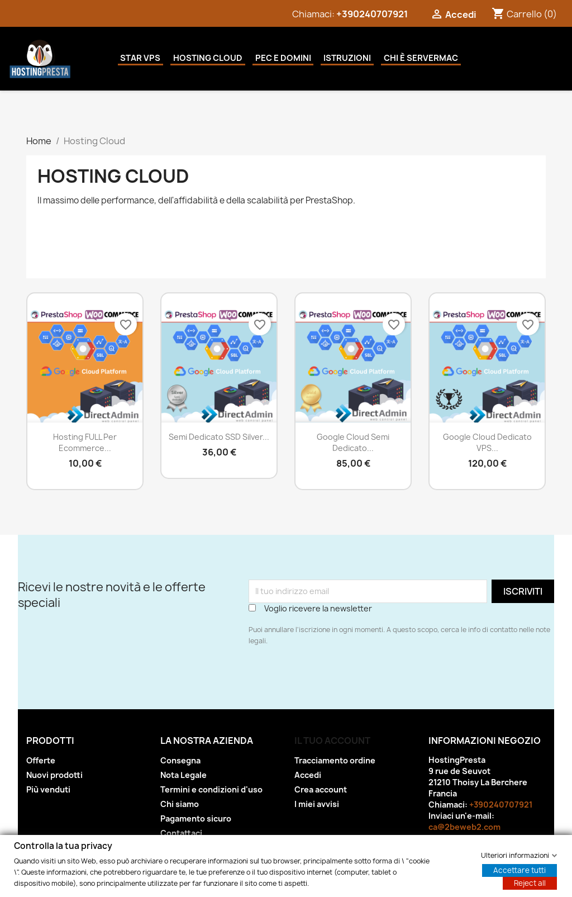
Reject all (530, 882)
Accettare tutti (519, 870)
